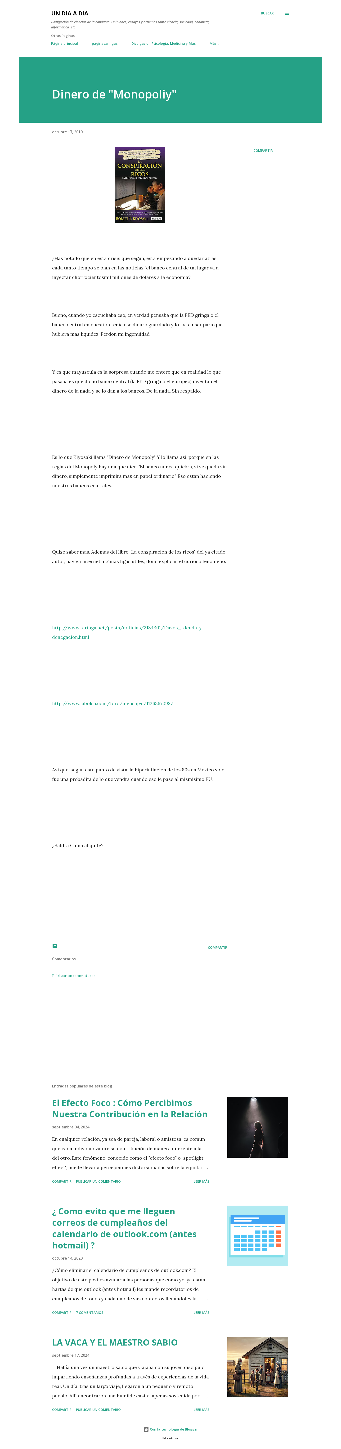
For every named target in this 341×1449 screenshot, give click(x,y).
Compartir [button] (263, 150)
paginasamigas (104, 43)
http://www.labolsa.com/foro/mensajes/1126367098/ (113, 703)
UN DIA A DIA (69, 13)
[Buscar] (267, 13)
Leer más (201, 1181)
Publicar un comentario (73, 975)
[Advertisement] (132, 1024)
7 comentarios (89, 1312)
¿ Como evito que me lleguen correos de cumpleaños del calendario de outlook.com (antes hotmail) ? (124, 1228)
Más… (214, 43)
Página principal (64, 43)
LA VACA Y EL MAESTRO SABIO (115, 1342)
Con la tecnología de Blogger (170, 1429)
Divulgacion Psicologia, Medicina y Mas (163, 43)
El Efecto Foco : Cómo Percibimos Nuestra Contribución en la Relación (130, 1108)
